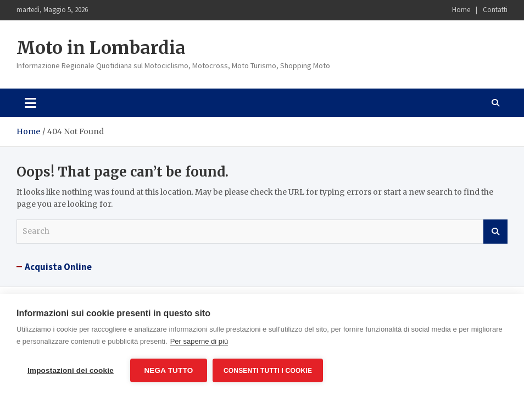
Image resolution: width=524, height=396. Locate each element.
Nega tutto (168, 370)
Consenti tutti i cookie (268, 371)
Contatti (495, 9)
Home (461, 9)
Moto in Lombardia (101, 48)
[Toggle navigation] (30, 103)
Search (495, 231)
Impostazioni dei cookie (70, 370)
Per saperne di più (199, 341)
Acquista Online (58, 267)
